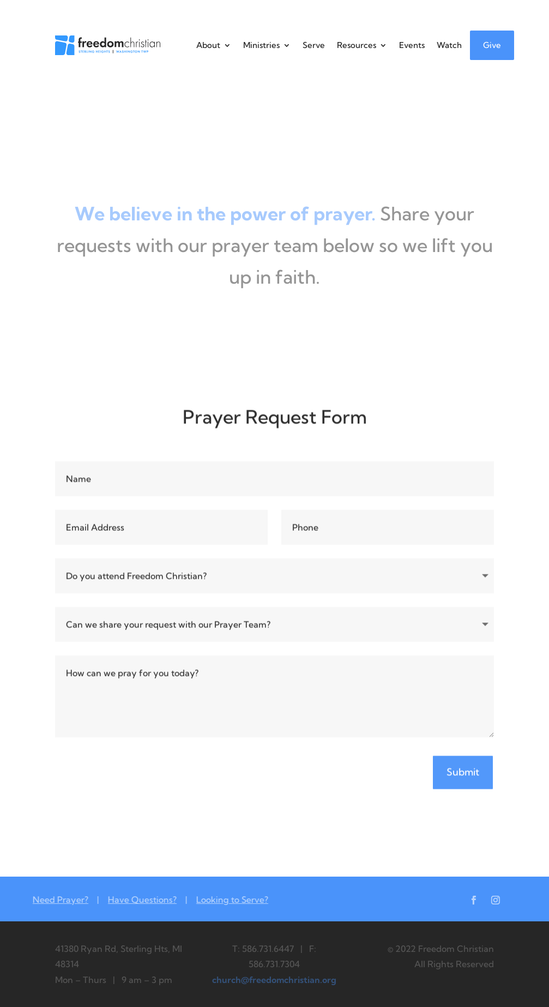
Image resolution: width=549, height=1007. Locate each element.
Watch (449, 45)
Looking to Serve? (223, 899)
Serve (314, 45)
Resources (356, 45)
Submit (463, 774)
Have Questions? (133, 899)
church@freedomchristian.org (274, 979)
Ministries (261, 45)
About (208, 45)
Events (412, 45)
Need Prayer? (51, 899)
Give (492, 45)
